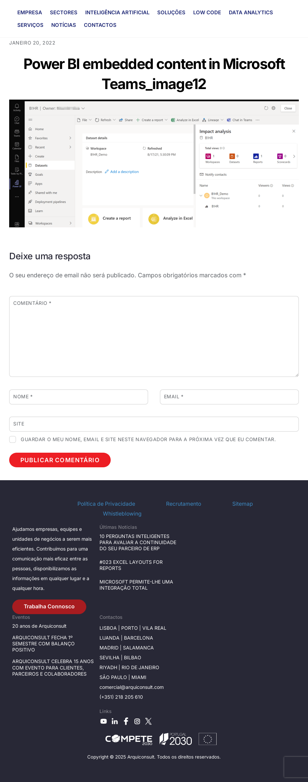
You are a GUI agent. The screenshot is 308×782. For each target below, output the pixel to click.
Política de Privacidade (106, 504)
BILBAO (132, 657)
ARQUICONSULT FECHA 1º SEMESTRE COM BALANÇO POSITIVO (43, 644)
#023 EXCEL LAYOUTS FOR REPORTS (131, 565)
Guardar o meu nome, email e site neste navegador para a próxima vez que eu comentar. (148, 439)
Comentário (32, 303)
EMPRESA (29, 12)
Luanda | (111, 638)
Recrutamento (183, 504)
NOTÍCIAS (63, 25)
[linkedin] (115, 720)
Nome (23, 396)
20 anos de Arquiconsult (39, 626)
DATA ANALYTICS (251, 12)
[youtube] (103, 720)
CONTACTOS (100, 25)
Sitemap (242, 504)
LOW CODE (207, 12)
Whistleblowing (122, 513)
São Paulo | (115, 677)
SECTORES (63, 12)
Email (174, 396)
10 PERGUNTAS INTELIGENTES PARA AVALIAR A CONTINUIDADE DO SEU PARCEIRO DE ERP (137, 542)
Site (18, 424)
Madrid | (111, 647)
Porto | (131, 628)
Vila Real (154, 628)
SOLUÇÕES (171, 12)
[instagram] (137, 720)
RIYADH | (109, 667)
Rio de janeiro (139, 667)
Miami (138, 677)
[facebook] (126, 720)
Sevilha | (111, 657)
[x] (148, 720)
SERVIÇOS (30, 25)
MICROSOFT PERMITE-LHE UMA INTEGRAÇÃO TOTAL (136, 585)
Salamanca (138, 647)
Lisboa (108, 628)
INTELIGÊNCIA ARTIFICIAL (117, 12)
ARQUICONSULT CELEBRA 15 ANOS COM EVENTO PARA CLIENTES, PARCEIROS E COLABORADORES (53, 667)
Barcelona (138, 638)
